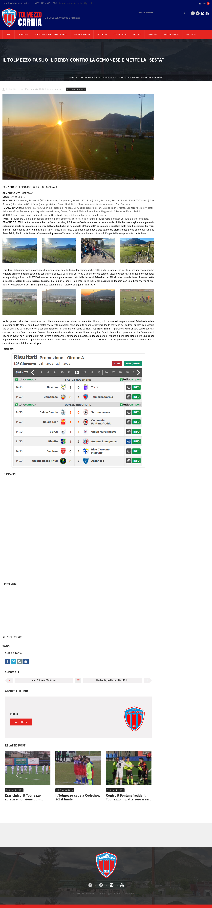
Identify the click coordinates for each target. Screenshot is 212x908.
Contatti (191, 34)
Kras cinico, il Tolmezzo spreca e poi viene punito (24, 797)
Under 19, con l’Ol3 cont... (44, 680)
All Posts (21, 722)
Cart (202, 3)
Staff (136, 893)
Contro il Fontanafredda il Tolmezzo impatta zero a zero (128, 797)
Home (72, 77)
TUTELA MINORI (171, 34)
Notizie (137, 34)
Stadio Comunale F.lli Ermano (51, 34)
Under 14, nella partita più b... (112, 680)
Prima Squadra (82, 34)
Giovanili (102, 34)
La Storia (23, 34)
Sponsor (152, 34)
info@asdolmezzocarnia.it (16, 3)
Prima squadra (53, 89)
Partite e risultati (89, 77)
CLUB (8, 34)
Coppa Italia (120, 34)
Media (12, 89)
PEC (55, 3)
